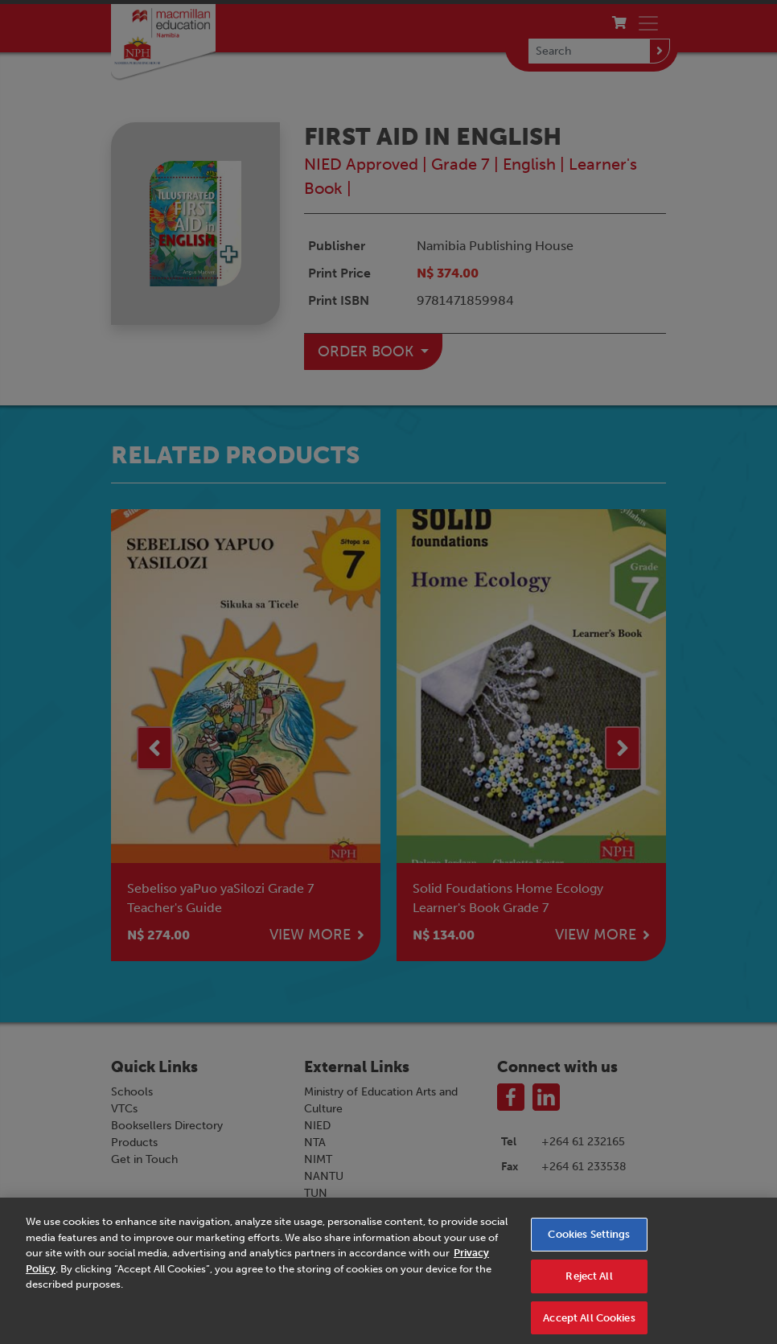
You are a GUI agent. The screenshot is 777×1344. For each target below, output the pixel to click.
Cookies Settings (589, 1241)
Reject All (588, 1282)
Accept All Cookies (589, 1323)
